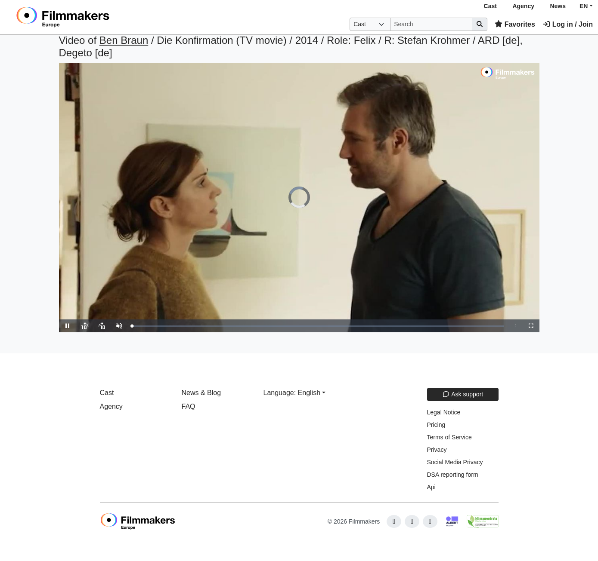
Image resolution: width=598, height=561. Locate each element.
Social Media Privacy (455, 462)
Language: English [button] (292, 392)
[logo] (84, 17)
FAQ (188, 406)
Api (431, 487)
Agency (523, 6)
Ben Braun (123, 40)
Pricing (436, 424)
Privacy (437, 449)
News (558, 6)
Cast (490, 6)
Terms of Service (449, 437)
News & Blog (201, 392)
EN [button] (583, 6)
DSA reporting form (452, 474)
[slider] (318, 326)
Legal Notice (444, 412)
